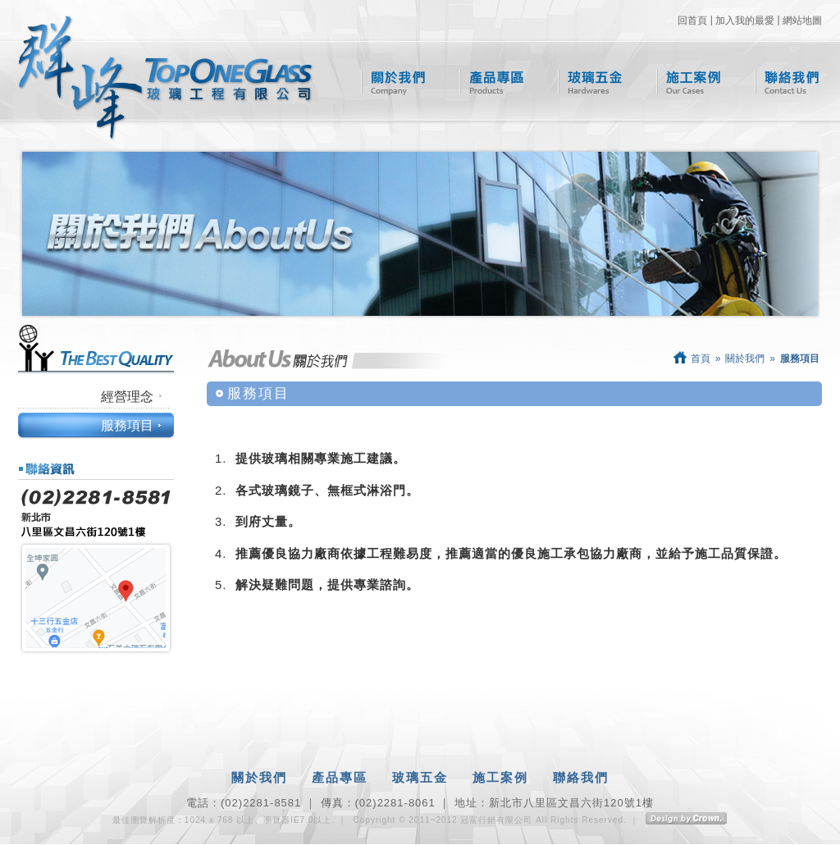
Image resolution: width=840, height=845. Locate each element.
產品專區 (492, 82)
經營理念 (127, 397)
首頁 (691, 358)
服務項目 (127, 425)
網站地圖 (802, 20)
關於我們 (393, 82)
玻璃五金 (590, 82)
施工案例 (689, 82)
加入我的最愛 (744, 20)
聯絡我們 (787, 82)
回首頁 (692, 20)
